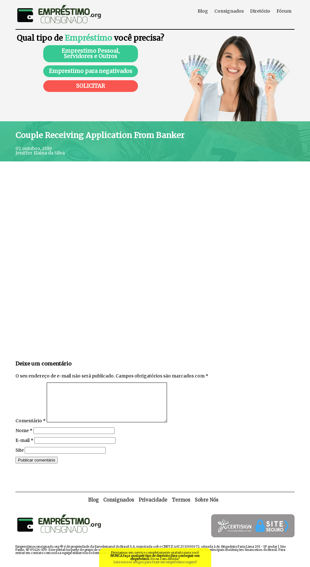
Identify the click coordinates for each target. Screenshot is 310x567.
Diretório (260, 11)
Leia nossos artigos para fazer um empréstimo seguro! (155, 562)
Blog (203, 11)
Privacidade (153, 507)
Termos (181, 507)
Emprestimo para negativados (90, 71)
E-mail (24, 448)
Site (19, 458)
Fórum (284, 11)
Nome (24, 438)
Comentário (30, 428)
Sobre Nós (206, 507)
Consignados (229, 11)
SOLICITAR (90, 85)
